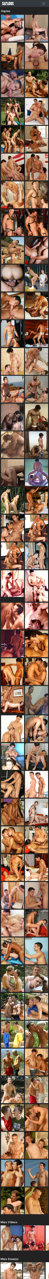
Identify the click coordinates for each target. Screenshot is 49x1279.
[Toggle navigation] (43, 3)
